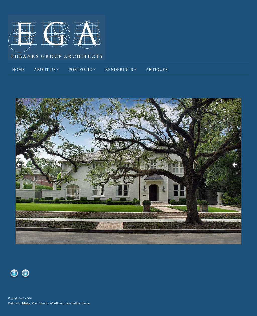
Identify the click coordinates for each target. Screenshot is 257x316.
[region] (128, 166)
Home (18, 69)
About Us (45, 69)
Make (26, 303)
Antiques (157, 69)
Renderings (119, 69)
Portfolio (81, 69)
